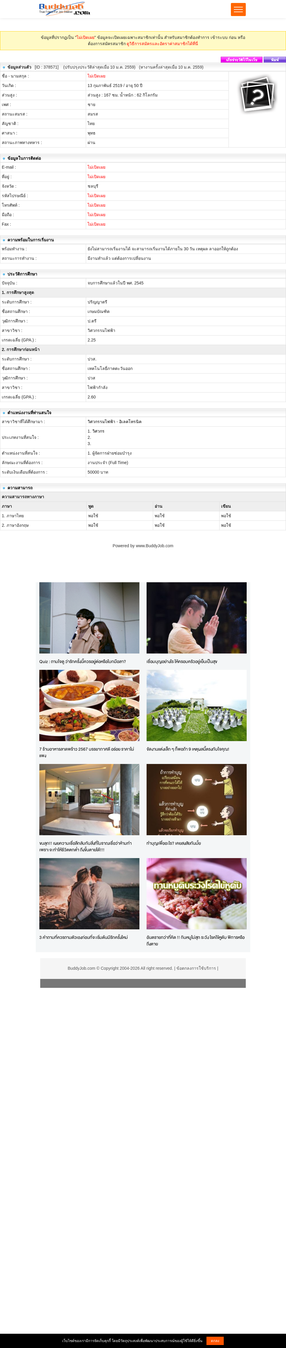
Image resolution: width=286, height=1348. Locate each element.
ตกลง (215, 1341)
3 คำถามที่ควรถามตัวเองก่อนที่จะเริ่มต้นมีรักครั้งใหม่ (83, 937)
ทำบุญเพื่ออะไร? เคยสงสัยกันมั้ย (174, 843)
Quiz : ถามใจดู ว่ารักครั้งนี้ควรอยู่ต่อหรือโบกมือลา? (82, 661)
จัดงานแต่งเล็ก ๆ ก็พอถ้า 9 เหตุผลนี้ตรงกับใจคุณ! (188, 749)
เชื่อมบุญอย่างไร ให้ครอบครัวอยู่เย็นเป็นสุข (182, 661)
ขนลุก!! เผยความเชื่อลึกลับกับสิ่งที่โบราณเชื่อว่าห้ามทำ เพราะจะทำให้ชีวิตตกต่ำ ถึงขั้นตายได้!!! (85, 846)
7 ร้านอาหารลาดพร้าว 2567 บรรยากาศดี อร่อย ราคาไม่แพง (86, 752)
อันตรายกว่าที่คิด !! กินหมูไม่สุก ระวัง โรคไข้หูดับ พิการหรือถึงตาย (196, 940)
